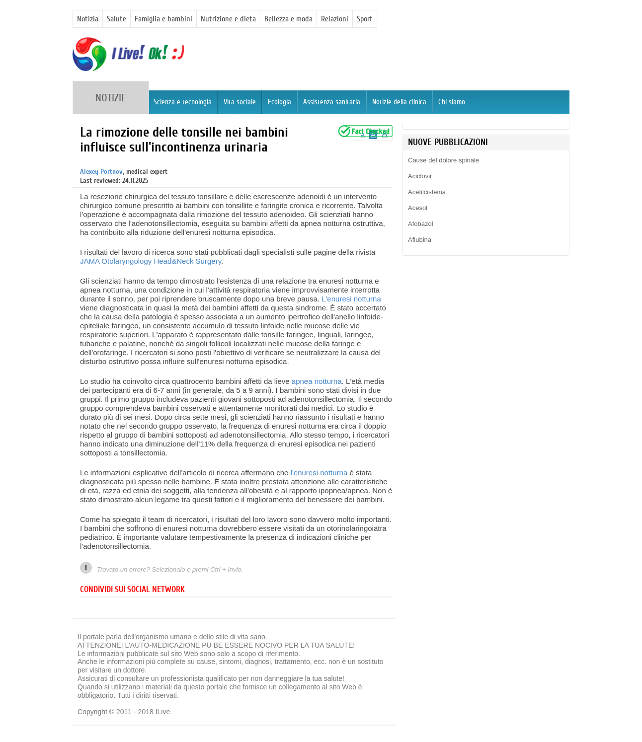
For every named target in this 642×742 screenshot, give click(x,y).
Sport (365, 18)
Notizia (87, 18)
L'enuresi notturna (351, 299)
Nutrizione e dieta (228, 18)
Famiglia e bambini (163, 18)
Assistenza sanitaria (331, 102)
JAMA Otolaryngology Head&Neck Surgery (150, 261)
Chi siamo (451, 102)
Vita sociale (240, 102)
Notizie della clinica (399, 102)
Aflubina (419, 239)
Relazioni (334, 18)
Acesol (417, 208)
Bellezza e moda (288, 18)
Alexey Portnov (101, 171)
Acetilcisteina (427, 192)
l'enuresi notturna (319, 472)
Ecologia (279, 102)
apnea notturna (317, 381)
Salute (116, 18)
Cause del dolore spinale (443, 160)
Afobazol (420, 223)
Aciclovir (420, 176)
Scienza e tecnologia (183, 102)
